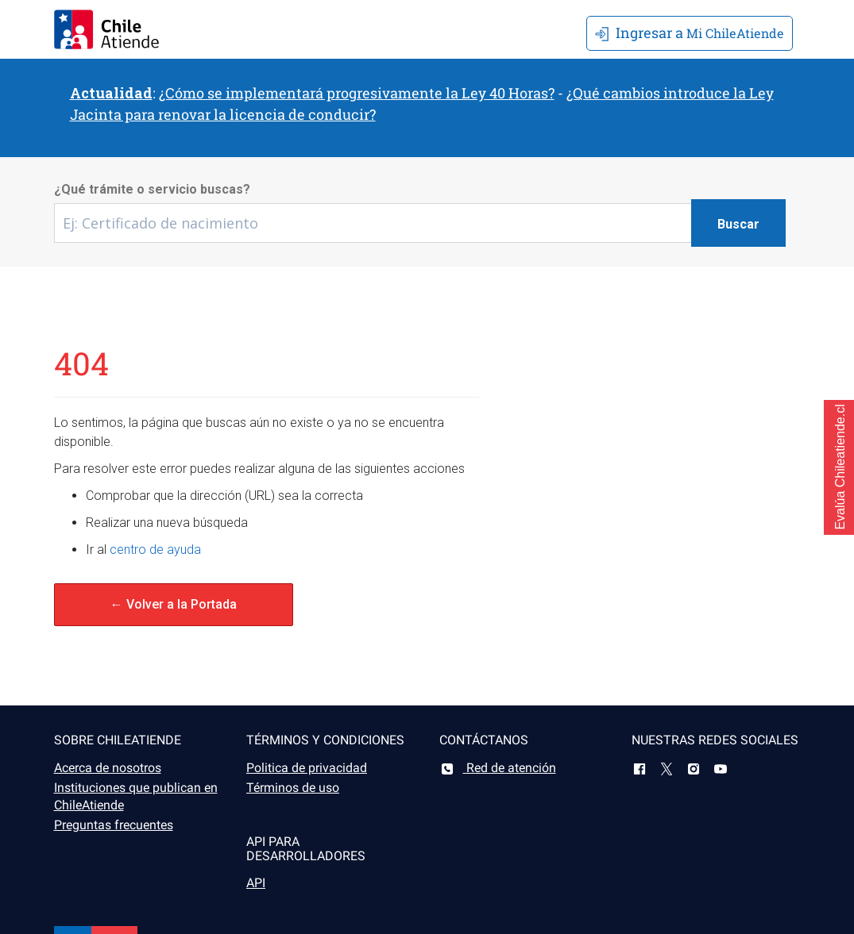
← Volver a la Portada (173, 604)
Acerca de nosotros (107, 767)
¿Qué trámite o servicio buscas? (152, 189)
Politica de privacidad (306, 767)
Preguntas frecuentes (113, 824)
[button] (839, 467)
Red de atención (497, 767)
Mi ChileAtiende (689, 32)
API (255, 882)
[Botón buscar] (738, 223)
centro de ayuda (155, 549)
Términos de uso (292, 787)
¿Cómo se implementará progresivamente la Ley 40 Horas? (357, 92)
